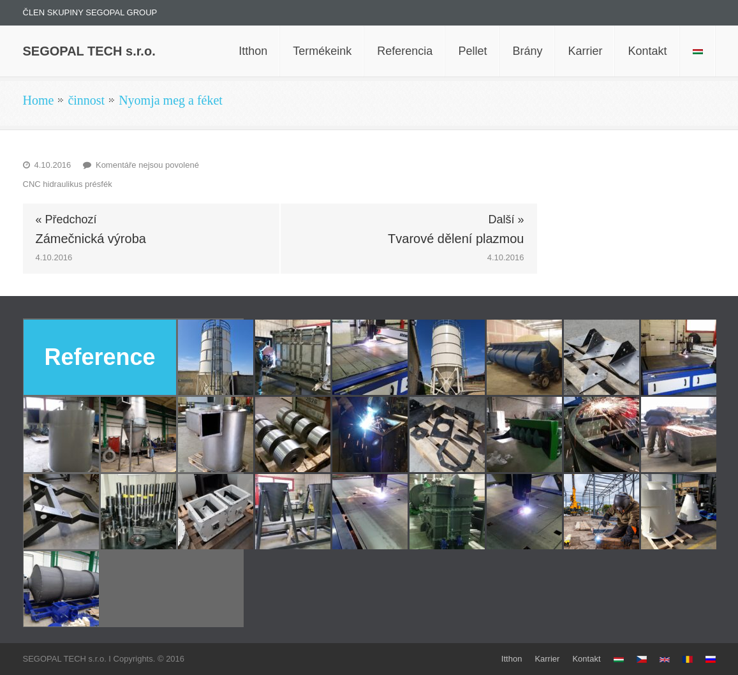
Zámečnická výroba (91, 238)
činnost (86, 100)
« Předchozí (66, 219)
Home (38, 100)
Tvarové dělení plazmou (456, 238)
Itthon (511, 659)
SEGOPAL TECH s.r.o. (89, 51)
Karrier (547, 659)
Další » (506, 219)
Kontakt (586, 659)
